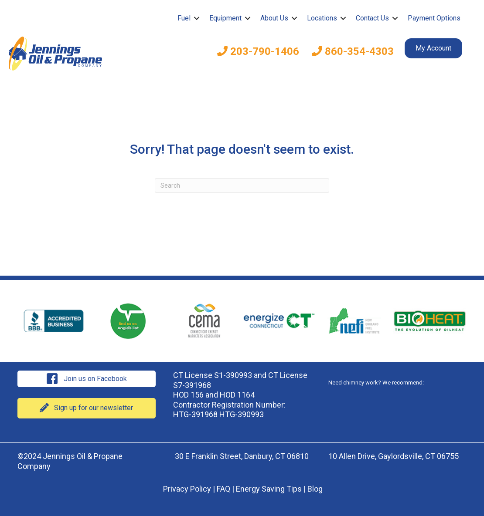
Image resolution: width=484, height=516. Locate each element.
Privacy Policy (187, 488)
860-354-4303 (353, 51)
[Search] (242, 185)
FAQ (223, 488)
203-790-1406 (258, 51)
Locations (322, 18)
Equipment (225, 18)
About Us (274, 18)
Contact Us (372, 18)
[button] (197, 18)
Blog (315, 488)
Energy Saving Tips (269, 488)
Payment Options (434, 18)
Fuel (184, 18)
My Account (433, 48)
